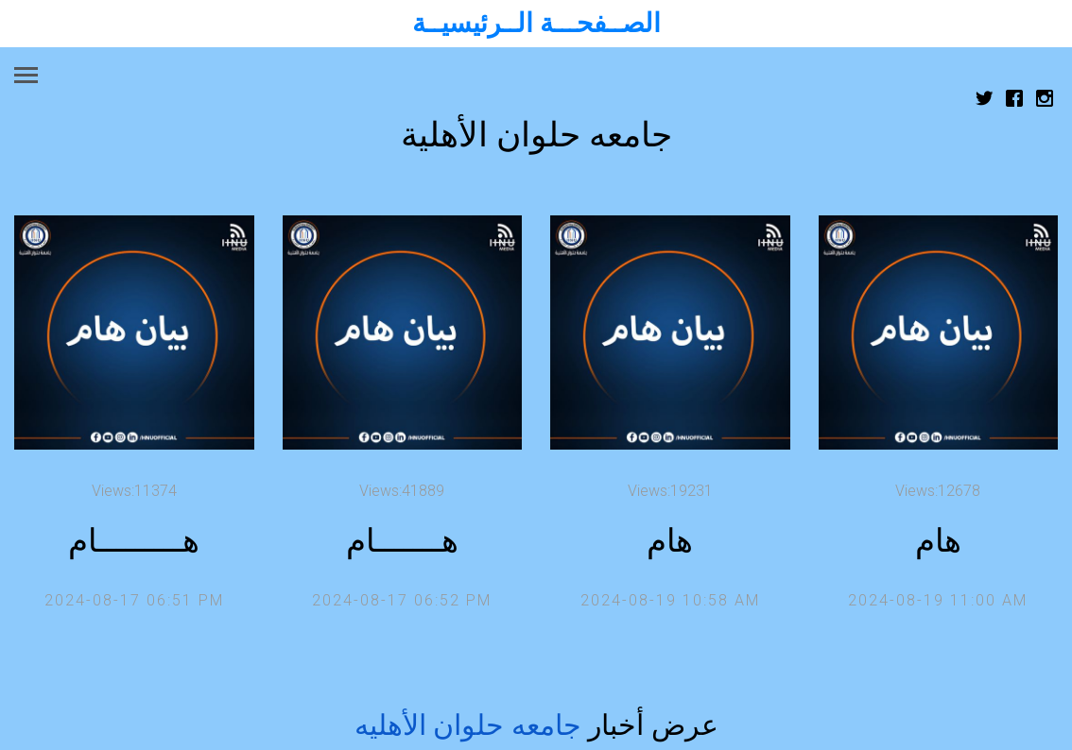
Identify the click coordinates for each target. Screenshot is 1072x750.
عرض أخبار (536, 725)
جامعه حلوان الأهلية (536, 135)
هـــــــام (402, 540)
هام (670, 540)
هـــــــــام (133, 540)
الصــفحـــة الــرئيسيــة (536, 23)
